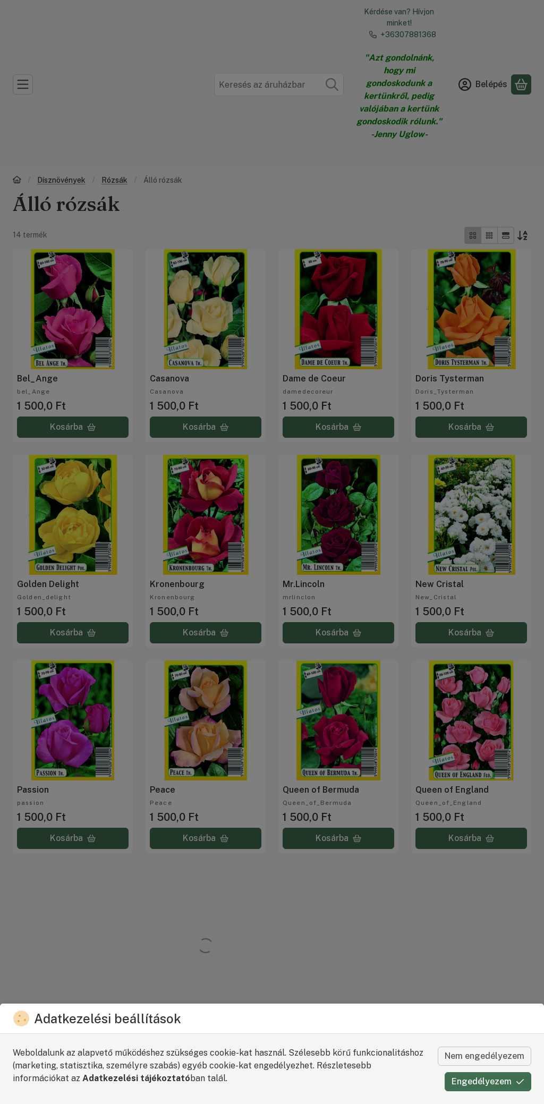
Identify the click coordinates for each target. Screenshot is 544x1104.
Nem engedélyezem (484, 1056)
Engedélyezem (488, 1081)
